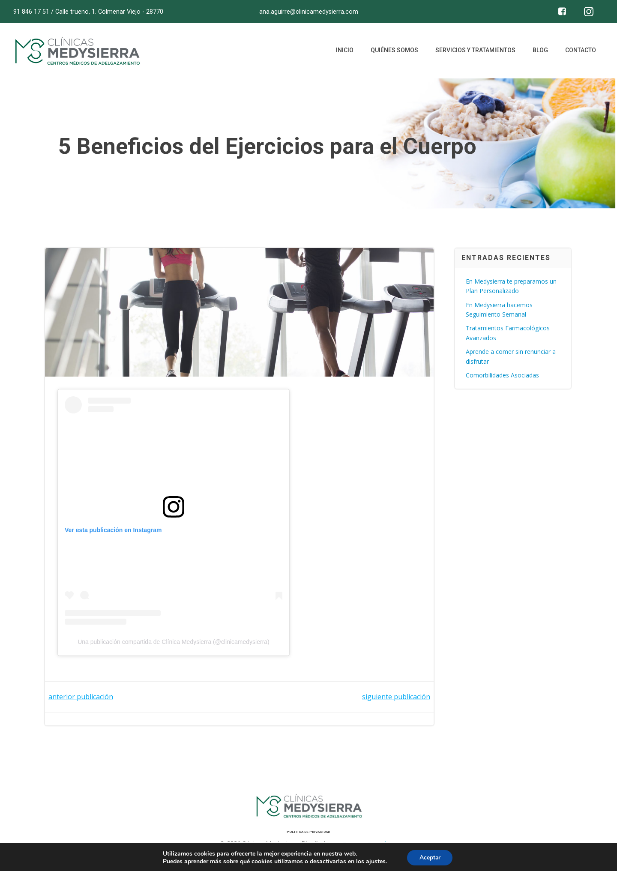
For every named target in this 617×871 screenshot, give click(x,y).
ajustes (375, 861)
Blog (540, 51)
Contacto (580, 51)
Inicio (344, 51)
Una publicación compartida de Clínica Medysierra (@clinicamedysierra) (174, 643)
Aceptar (429, 857)
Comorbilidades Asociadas (502, 375)
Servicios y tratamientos (475, 51)
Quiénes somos (394, 51)
